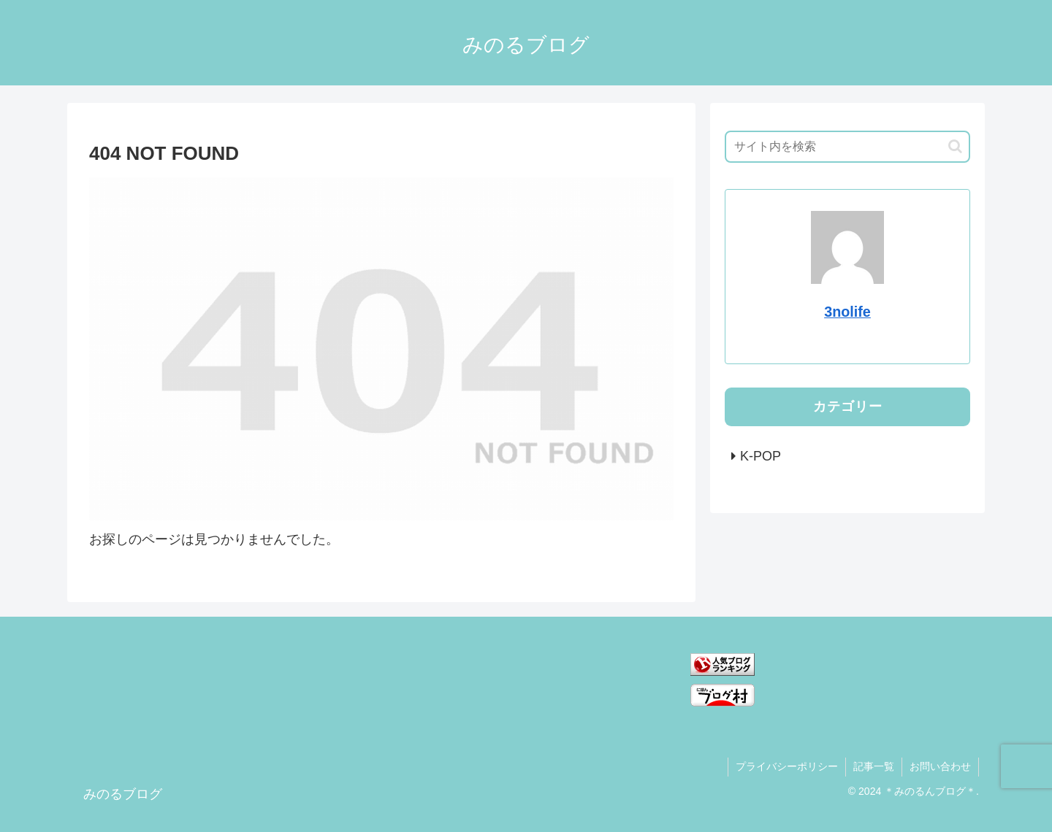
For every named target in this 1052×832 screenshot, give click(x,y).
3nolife (847, 312)
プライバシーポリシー (787, 766)
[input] (847, 147)
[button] (955, 146)
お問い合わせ (940, 766)
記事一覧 (873, 766)
